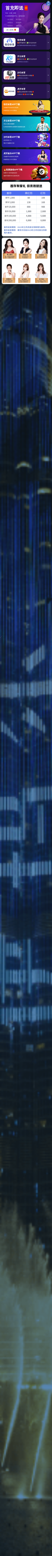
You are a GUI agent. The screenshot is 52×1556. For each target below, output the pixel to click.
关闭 (48, 3)
